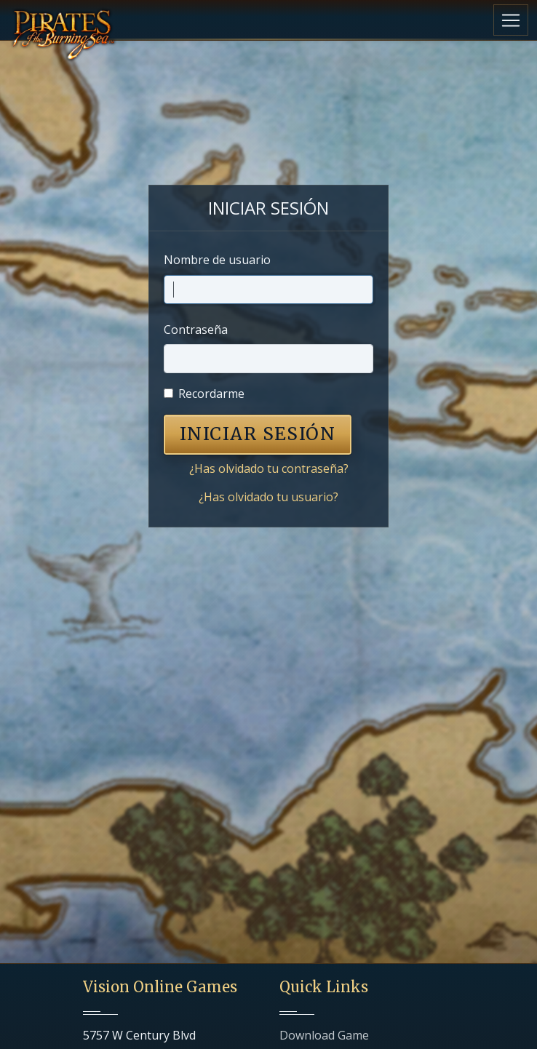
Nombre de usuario (217, 260)
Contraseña (196, 330)
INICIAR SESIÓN (257, 434)
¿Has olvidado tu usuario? (268, 497)
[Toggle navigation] (510, 20)
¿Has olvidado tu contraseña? (269, 468)
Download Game (324, 1035)
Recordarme (211, 394)
